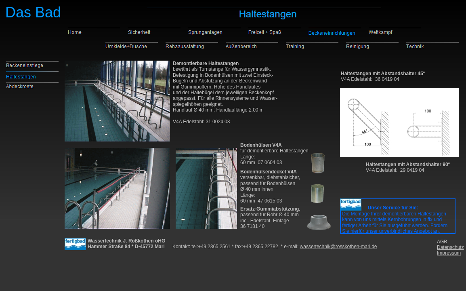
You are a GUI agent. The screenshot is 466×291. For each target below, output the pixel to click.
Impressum (449, 253)
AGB (442, 242)
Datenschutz (450, 247)
